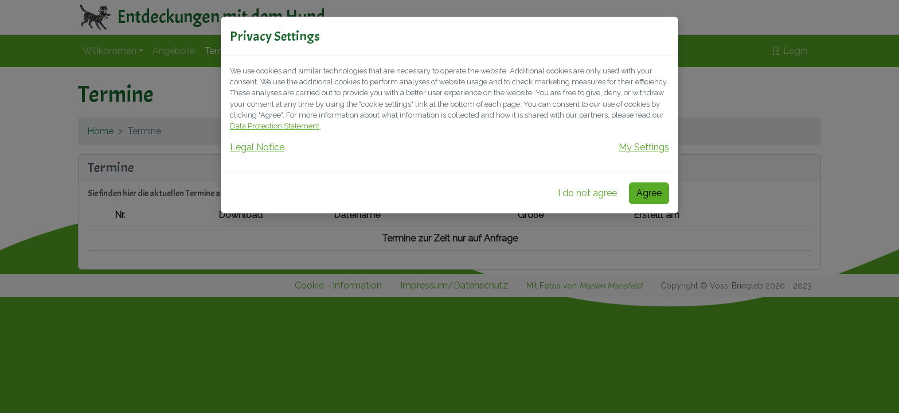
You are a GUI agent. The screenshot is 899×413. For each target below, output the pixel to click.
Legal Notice (257, 147)
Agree (649, 193)
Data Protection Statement (274, 126)
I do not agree (587, 193)
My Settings (644, 147)
